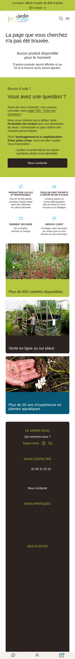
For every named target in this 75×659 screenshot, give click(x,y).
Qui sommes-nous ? (37, 437)
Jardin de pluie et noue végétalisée (37, 598)
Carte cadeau (37, 617)
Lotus (37, 566)
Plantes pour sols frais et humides (37, 588)
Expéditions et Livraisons (37, 516)
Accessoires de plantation (37, 579)
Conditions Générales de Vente (35, 635)
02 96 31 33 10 (41, 469)
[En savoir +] (37, 7)
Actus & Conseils (38, 523)
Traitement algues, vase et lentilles (37, 609)
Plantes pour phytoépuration (37, 572)
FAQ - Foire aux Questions (37, 510)
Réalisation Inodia (51, 641)
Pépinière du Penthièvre (37, 530)
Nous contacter (37, 488)
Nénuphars (37, 559)
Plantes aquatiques (37, 552)
